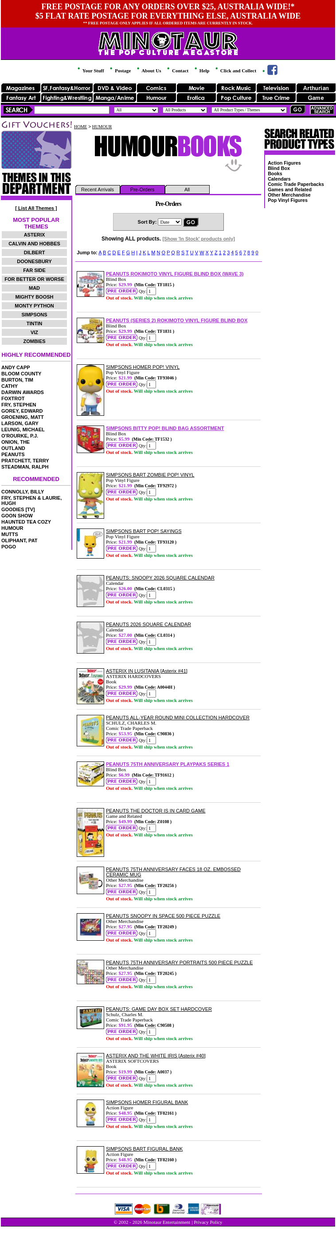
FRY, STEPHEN (18, 404)
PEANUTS (13, 454)
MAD (34, 288)
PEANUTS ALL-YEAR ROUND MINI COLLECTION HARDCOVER (178, 717)
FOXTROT (13, 398)
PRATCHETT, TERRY (25, 460)
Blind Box (279, 168)
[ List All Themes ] (36, 208)
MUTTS (9, 534)
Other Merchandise (289, 194)
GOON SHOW (17, 515)
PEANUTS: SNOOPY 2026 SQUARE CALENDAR (160, 577)
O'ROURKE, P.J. (19, 435)
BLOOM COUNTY (21, 373)
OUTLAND (13, 448)
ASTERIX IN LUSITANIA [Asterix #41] (147, 671)
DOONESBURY (34, 261)
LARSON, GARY (20, 423)
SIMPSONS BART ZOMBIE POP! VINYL (150, 474)
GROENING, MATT (22, 417)
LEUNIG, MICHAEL (23, 429)
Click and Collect (235, 70)
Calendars (279, 178)
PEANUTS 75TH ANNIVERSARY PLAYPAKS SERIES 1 (167, 764)
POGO (8, 546)
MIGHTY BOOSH (35, 297)
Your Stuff (90, 70)
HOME (80, 126)
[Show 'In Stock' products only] (198, 238)
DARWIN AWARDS (22, 392)
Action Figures (284, 163)
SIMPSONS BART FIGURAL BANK (144, 1149)
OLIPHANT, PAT (19, 540)
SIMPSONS (34, 314)
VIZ (34, 332)
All (187, 189)
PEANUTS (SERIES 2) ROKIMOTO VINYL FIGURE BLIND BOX (176, 320)
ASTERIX (34, 234)
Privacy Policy (208, 1222)
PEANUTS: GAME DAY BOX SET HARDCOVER (159, 1009)
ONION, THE (15, 442)
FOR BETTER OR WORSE (34, 279)
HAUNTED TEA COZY (26, 521)
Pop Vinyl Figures (288, 200)
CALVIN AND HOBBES (34, 243)
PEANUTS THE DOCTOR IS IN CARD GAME (156, 810)
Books (275, 173)
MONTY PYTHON (34, 305)
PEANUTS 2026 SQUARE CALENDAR (148, 624)
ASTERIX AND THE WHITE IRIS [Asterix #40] (156, 1055)
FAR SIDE (34, 270)
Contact (177, 70)
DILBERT (34, 252)
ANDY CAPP (15, 367)
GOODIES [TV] (18, 509)
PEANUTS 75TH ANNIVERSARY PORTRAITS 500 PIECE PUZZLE (179, 962)
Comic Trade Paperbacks (296, 184)
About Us (148, 70)
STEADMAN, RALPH (24, 466)
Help (201, 70)
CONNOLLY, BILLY (22, 491)
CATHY (9, 386)
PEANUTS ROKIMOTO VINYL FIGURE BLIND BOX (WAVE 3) (174, 273)
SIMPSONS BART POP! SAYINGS (144, 531)
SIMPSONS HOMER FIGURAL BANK (147, 1102)
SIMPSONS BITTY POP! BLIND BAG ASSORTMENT (165, 428)
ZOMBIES (34, 341)
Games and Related (290, 189)
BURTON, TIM (17, 380)
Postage (120, 70)
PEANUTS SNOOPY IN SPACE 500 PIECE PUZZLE (163, 916)
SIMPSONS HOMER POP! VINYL (143, 367)
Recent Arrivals (97, 189)
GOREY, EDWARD (22, 411)
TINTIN (34, 323)
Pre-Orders (142, 189)
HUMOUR (12, 528)
